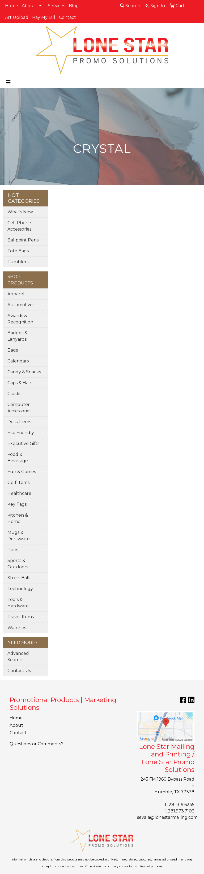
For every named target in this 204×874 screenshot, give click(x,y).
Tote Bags (18, 250)
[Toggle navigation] (8, 82)
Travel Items (20, 616)
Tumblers (17, 261)
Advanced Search (18, 656)
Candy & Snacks (24, 371)
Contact (67, 17)
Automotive (20, 304)
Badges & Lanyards (17, 336)
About (28, 5)
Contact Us (19, 670)
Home (11, 5)
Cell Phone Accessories (19, 226)
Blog (74, 5)
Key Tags (17, 504)
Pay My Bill (43, 17)
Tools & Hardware (18, 602)
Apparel (15, 293)
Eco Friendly (20, 432)
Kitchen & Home (17, 518)
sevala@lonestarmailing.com (167, 817)
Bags (12, 350)
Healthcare (19, 493)
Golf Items (18, 482)
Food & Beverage (17, 457)
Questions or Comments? (36, 743)
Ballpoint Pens (23, 240)
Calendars (18, 361)
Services (56, 5)
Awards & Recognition (20, 318)
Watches (16, 627)
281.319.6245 (181, 804)
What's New (20, 211)
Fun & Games (21, 471)
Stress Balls (19, 577)
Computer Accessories (19, 407)
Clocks (14, 393)
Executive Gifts (23, 443)
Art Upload (16, 17)
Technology (20, 588)
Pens (12, 549)
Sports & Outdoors (17, 563)
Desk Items (19, 421)
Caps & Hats (19, 382)
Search (130, 5)
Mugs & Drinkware (18, 535)
